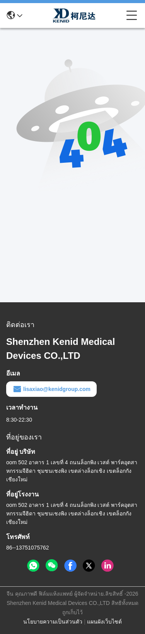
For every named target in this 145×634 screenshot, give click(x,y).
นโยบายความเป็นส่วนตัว (52, 621)
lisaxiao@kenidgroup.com (51, 389)
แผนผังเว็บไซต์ (104, 621)
